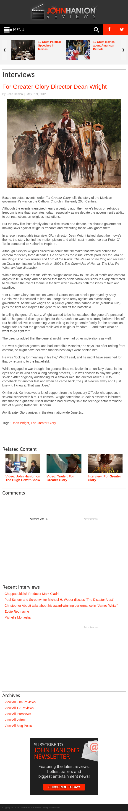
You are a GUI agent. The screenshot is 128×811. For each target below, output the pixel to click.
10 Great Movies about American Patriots (104, 45)
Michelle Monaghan (18, 617)
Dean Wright (20, 423)
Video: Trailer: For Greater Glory (60, 478)
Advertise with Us (38, 519)
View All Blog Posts (18, 726)
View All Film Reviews (20, 702)
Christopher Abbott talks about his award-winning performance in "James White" (61, 605)
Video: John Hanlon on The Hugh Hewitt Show (22, 478)
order (41, 198)
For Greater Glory (43, 423)
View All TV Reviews (19, 708)
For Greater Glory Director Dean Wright (54, 86)
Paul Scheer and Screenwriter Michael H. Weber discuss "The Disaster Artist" (59, 599)
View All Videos (15, 720)
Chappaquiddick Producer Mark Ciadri (32, 594)
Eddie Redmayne (17, 611)
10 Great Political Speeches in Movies (49, 45)
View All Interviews (18, 714)
